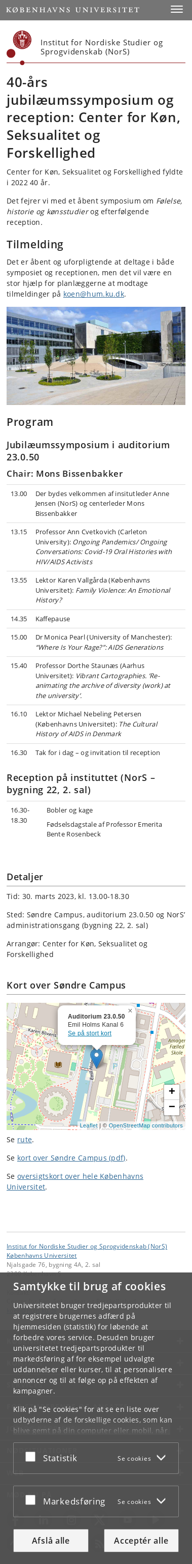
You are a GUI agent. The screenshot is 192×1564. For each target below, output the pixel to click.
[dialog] (96, 1418)
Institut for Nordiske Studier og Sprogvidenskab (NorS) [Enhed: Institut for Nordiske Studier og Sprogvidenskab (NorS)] (87, 1246)
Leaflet (89, 1125)
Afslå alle (51, 1540)
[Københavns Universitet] (19, 48)
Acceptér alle (141, 1540)
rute (24, 1139)
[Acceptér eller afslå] (33, 1456)
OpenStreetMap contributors (146, 1125)
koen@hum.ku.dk (93, 294)
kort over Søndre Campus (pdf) (71, 1158)
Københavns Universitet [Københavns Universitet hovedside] (42, 1255)
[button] (177, 9)
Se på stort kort (89, 1033)
